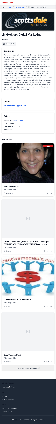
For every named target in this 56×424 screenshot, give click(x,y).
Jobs (10, 7)
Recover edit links (8, 399)
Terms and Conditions (9, 408)
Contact (4, 396)
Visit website (9, 44)
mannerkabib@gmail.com (16, 106)
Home (3, 7)
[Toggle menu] (52, 3)
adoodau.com (7, 3)
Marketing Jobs (20, 7)
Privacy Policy (7, 411)
